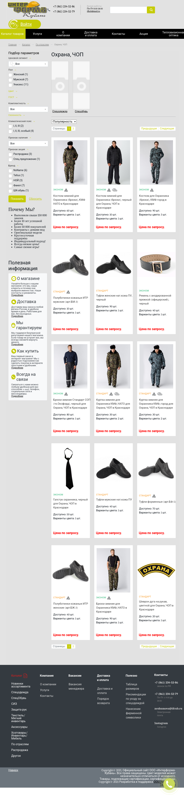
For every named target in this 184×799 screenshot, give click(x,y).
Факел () (19, 185)
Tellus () (19, 175)
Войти (26, 24)
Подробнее (17, 295)
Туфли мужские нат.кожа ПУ (114, 499)
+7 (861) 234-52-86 (166, 682)
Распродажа (19, 750)
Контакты (118, 34)
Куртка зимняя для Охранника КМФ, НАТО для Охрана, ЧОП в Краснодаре (113, 403)
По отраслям (20, 744)
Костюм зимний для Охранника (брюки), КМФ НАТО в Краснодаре (69, 199)
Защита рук (19, 709)
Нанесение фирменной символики (133, 713)
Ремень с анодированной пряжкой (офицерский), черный (155, 299)
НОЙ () (18, 180)
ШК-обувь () (21, 190)
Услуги (37, 34)
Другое (16, 755)
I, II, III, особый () (24, 131)
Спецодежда (59, 111)
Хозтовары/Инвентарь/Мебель (19, 735)
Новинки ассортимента (20, 685)
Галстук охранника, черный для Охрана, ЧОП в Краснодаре (70, 503)
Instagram (161, 723)
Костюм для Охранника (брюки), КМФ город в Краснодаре (154, 199)
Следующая (167, 128)
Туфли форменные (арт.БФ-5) (157, 501)
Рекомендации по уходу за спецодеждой (136, 699)
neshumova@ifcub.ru (168, 708)
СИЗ (14, 704)
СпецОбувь (18, 698)
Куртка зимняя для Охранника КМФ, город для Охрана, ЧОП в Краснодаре (156, 403)
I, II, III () (19, 126)
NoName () (20, 170)
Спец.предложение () (27, 159)
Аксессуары (19, 727)
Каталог (19, 676)
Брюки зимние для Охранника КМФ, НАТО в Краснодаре (111, 607)
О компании (63, 34)
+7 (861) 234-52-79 (166, 694)
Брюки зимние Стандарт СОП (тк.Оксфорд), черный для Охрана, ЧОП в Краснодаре (71, 403)
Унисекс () (21, 84)
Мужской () (21, 79)
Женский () (21, 74)
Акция (143, 34)
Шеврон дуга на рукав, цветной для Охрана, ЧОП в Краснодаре (156, 605)
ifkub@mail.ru (93, 11)
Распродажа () (23, 154)
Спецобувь (81, 111)
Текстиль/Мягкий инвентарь (18, 718)
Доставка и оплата (90, 34)
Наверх (13, 770)
